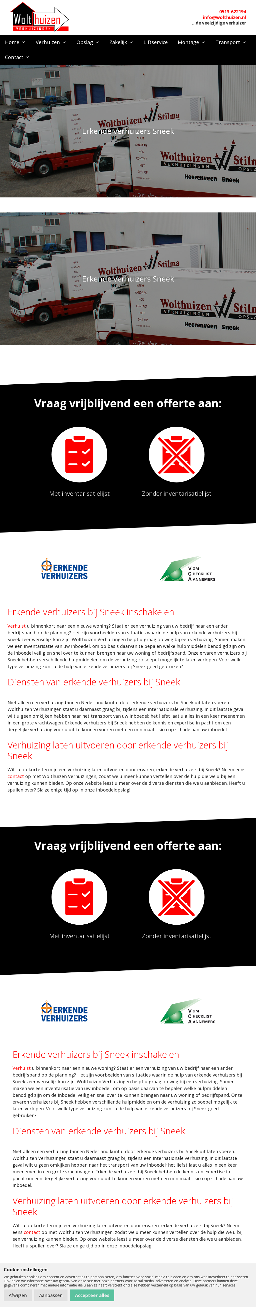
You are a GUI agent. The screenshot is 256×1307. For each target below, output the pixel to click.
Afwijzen (18, 1295)
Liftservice (156, 42)
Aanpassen (50, 1295)
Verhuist (17, 626)
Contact (20, 57)
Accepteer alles (92, 1295)
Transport (234, 42)
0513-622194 (232, 12)
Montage (194, 42)
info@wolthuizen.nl (224, 17)
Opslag (90, 42)
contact (16, 776)
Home (18, 42)
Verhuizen (54, 42)
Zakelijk (124, 42)
